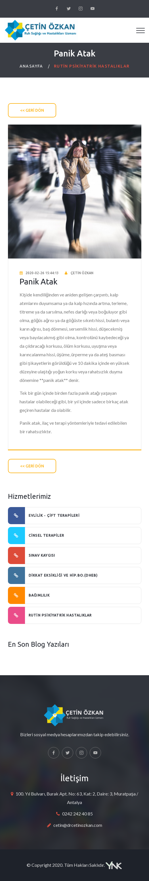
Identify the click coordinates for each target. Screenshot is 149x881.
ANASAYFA (31, 66)
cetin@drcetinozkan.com (77, 825)
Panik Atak (38, 281)
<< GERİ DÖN (32, 110)
